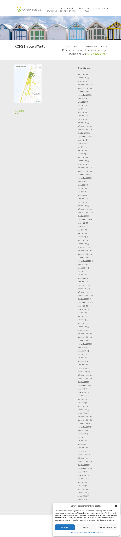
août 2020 (81, 306)
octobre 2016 (83, 465)
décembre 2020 (83, 292)
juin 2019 (81, 355)
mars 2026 (81, 75)
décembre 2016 (83, 458)
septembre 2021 (84, 261)
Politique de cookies (76, 533)
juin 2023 (81, 189)
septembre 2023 (84, 178)
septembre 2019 (84, 344)
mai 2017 (81, 441)
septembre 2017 (84, 427)
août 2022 (81, 223)
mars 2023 (81, 199)
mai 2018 (81, 400)
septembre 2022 (84, 220)
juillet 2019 (82, 351)
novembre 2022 (83, 213)
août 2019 (81, 348)
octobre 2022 (83, 216)
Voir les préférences (107, 527)
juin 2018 (81, 396)
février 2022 (82, 244)
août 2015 (81, 500)
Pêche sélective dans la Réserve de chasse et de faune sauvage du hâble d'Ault (84, 50)
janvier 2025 (82, 123)
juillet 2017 (82, 434)
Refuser (86, 527)
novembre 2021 (83, 254)
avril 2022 (81, 237)
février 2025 (82, 119)
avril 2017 (81, 444)
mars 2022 (81, 240)
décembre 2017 (83, 417)
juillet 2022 (82, 227)
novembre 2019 (83, 337)
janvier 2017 (82, 455)
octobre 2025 (83, 92)
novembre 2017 (83, 420)
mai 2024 (81, 151)
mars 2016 (81, 489)
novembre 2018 (83, 379)
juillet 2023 (82, 185)
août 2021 (81, 265)
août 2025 (81, 99)
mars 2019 (81, 365)
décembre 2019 (83, 334)
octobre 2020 (83, 299)
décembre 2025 (83, 85)
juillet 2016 (82, 476)
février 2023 (82, 202)
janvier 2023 (82, 206)
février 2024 (82, 161)
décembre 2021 (83, 251)
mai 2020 (81, 317)
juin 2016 (81, 479)
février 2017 (82, 451)
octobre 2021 (83, 258)
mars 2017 (81, 448)
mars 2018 (81, 406)
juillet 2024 (82, 144)
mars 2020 (81, 323)
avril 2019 (81, 361)
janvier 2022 (82, 247)
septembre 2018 (84, 386)
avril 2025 (81, 113)
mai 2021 (81, 275)
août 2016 (81, 472)
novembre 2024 (83, 130)
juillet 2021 (82, 268)
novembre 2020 (83, 296)
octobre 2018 (83, 382)
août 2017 (81, 431)
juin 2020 (81, 313)
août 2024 (81, 140)
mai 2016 (81, 482)
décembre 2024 (83, 126)
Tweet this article (19, 112)
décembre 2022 (83, 209)
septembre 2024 (84, 137)
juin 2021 (81, 272)
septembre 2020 (84, 303)
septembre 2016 (84, 469)
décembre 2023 (83, 168)
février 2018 (82, 410)
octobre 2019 (83, 341)
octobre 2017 (83, 424)
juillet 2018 (82, 393)
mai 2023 (81, 192)
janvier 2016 (82, 496)
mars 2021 (81, 282)
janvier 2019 (82, 372)
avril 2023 (81, 196)
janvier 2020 (82, 330)
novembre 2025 (83, 88)
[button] (116, 506)
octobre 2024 (83, 133)
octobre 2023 (83, 175)
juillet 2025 (82, 102)
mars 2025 (81, 116)
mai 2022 (81, 234)
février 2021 (82, 285)
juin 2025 (81, 106)
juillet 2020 (82, 310)
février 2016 (82, 493)
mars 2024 (81, 158)
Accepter (65, 527)
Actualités (72, 46)
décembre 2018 (83, 375)
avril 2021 (81, 279)
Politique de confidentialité (93, 533)
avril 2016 (81, 486)
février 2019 (82, 368)
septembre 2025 (84, 95)
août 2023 (81, 182)
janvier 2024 (82, 164)
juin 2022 (81, 230)
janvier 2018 (82, 413)
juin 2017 (81, 438)
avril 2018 (81, 403)
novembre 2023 (83, 171)
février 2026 (82, 78)
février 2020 (82, 327)
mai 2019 (81, 358)
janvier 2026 (82, 81)
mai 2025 (81, 109)
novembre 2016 (83, 462)
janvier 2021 (82, 289)
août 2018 (81, 389)
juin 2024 (81, 147)
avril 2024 (81, 154)
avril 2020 (81, 320)
